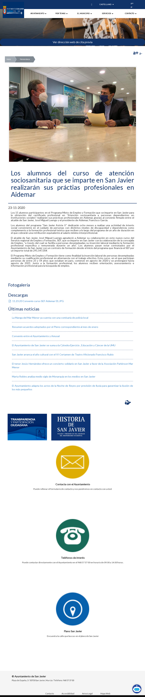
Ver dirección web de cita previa (72, 42)
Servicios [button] (107, 13)
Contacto (49, 693)
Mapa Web (105, 693)
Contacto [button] (130, 13)
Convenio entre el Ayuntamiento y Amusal (36, 336)
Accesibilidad (68, 693)
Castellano (107, 4)
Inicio (9, 59)
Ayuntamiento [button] (38, 13)
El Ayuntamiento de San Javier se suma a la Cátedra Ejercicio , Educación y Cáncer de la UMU (63, 345)
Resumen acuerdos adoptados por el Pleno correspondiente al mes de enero (55, 326)
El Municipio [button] (84, 13)
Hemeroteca (25, 59)
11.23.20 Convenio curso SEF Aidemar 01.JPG (36, 301)
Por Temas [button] (61, 13)
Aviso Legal (87, 693)
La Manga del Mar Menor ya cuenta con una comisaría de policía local (50, 317)
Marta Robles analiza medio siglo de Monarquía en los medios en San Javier (53, 376)
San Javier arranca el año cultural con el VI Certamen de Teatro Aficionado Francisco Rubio (63, 354)
